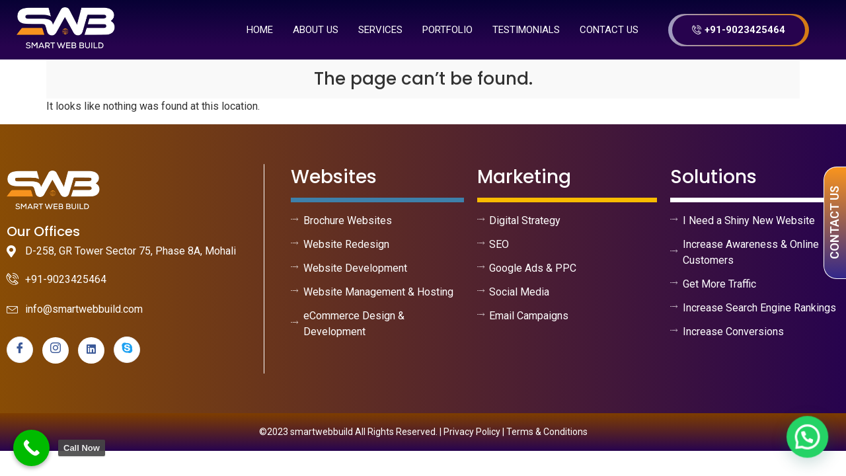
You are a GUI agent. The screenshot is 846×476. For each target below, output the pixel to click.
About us (315, 30)
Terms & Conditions (547, 431)
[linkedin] (91, 350)
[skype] (127, 350)
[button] (808, 439)
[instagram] (55, 350)
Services (380, 30)
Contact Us (609, 30)
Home (260, 30)
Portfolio (447, 30)
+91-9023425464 (738, 30)
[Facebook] (20, 350)
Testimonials (526, 30)
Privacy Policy (472, 431)
